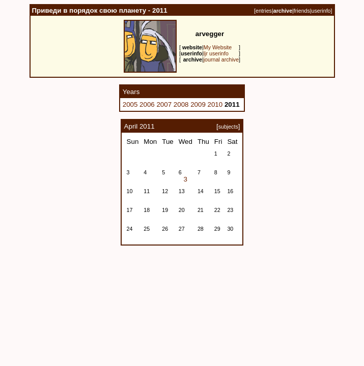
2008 (181, 104)
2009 (198, 104)
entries (264, 11)
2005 (130, 104)
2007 (164, 104)
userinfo (321, 11)
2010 (215, 104)
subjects (228, 127)
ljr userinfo (216, 53)
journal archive (221, 59)
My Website (218, 47)
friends (302, 11)
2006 (147, 104)
